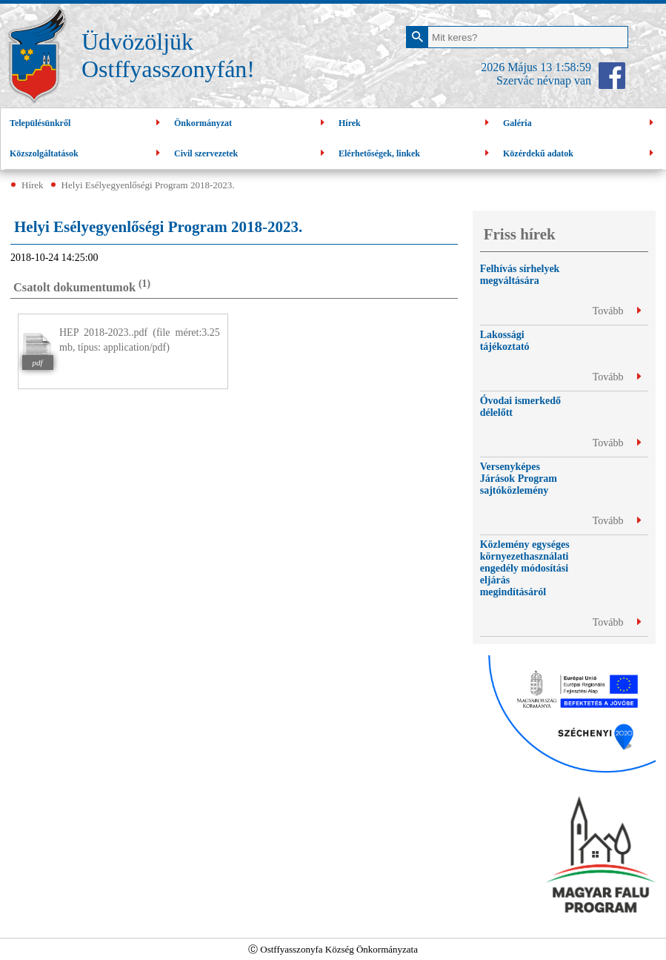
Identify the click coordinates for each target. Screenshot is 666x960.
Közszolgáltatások (87, 153)
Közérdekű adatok (580, 153)
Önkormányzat (251, 123)
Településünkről (87, 123)
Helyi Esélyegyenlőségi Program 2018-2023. (148, 185)
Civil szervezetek (251, 153)
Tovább (617, 311)
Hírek (416, 123)
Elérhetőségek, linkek (416, 153)
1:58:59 (573, 67)
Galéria (580, 123)
